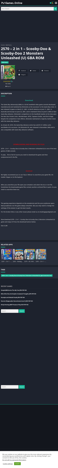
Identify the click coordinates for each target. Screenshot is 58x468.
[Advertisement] (29, 27)
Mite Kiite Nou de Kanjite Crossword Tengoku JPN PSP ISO (18, 294)
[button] (55, 9)
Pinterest (45, 71)
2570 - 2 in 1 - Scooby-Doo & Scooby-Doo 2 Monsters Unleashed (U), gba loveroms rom (27, 276)
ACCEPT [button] (17, 463)
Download (29, 101)
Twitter (33, 71)
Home (2, 45)
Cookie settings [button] (8, 464)
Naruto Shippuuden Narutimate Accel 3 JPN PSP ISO (17, 301)
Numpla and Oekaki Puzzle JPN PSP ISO (13, 298)
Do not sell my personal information (14, 460)
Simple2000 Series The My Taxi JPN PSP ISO (14, 290)
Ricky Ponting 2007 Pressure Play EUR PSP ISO (14, 305)
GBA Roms (9, 45)
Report (8, 87)
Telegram (22, 75)
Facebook (22, 71)
